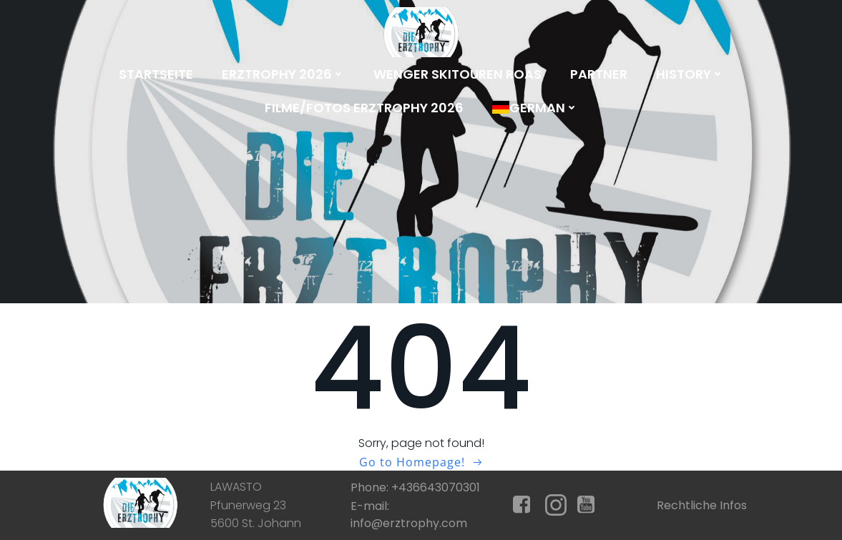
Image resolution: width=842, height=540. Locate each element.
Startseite (156, 74)
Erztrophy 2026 (283, 74)
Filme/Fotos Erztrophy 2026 (364, 108)
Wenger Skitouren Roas (457, 74)
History (690, 74)
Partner (598, 74)
